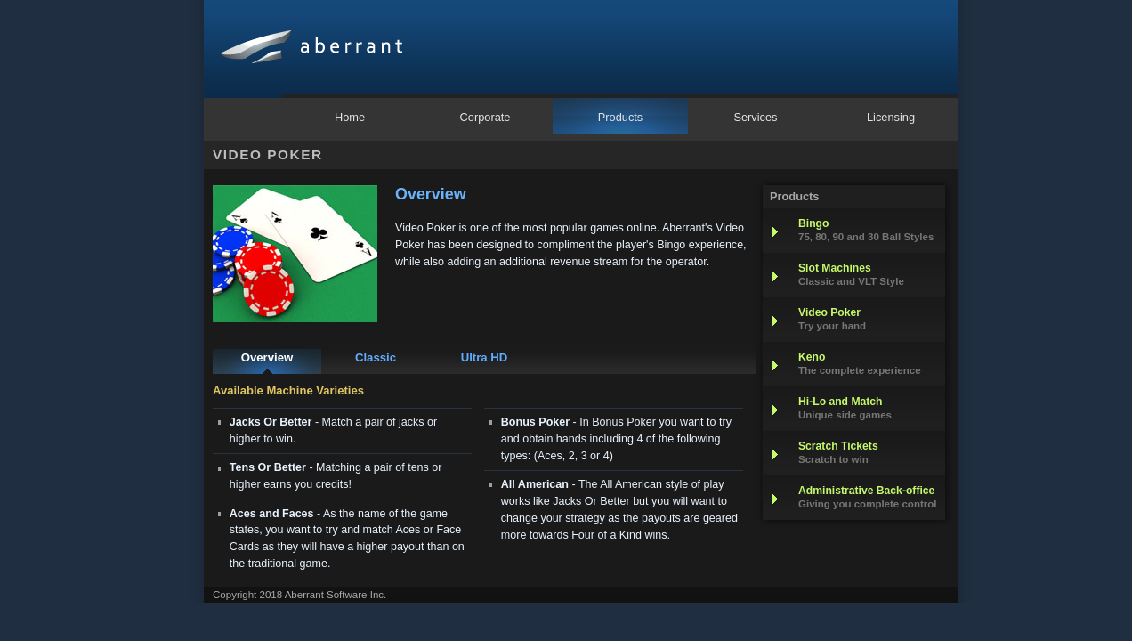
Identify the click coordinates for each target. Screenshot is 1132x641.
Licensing (891, 117)
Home (350, 117)
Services (755, 117)
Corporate (485, 117)
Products (620, 117)
